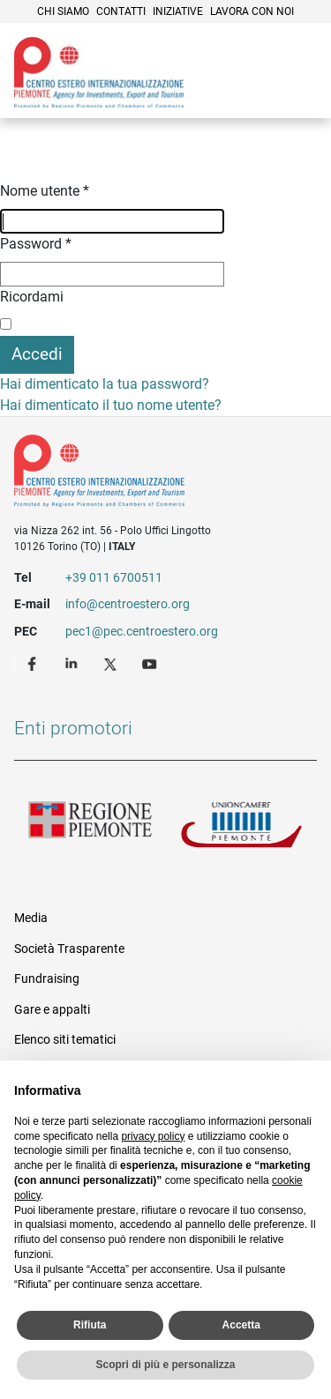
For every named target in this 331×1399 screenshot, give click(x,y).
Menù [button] (295, 93)
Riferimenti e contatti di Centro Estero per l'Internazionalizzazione (150, 474)
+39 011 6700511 (113, 577)
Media (31, 918)
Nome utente (44, 190)
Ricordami (32, 296)
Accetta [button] (241, 1325)
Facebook (34, 663)
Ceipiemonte (99, 72)
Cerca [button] (257, 93)
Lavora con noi (252, 11)
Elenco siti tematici (65, 1039)
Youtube (151, 663)
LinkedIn (73, 663)
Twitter (112, 663)
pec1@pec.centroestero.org (141, 631)
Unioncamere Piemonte (242, 829)
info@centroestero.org (127, 604)
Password (35, 243)
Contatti (121, 11)
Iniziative (178, 11)
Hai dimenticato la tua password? (104, 384)
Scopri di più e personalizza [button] (165, 1364)
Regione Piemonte (90, 829)
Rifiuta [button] (89, 1325)
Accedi (37, 354)
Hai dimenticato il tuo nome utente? (111, 405)
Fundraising (46, 978)
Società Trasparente (69, 948)
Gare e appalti (52, 1009)
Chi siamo (63, 11)
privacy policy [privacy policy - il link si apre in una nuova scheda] (152, 1136)
